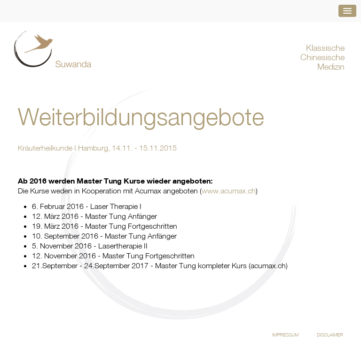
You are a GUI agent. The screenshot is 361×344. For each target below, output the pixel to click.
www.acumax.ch (229, 190)
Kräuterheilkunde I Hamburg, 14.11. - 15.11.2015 (97, 147)
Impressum (285, 334)
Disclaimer (330, 334)
